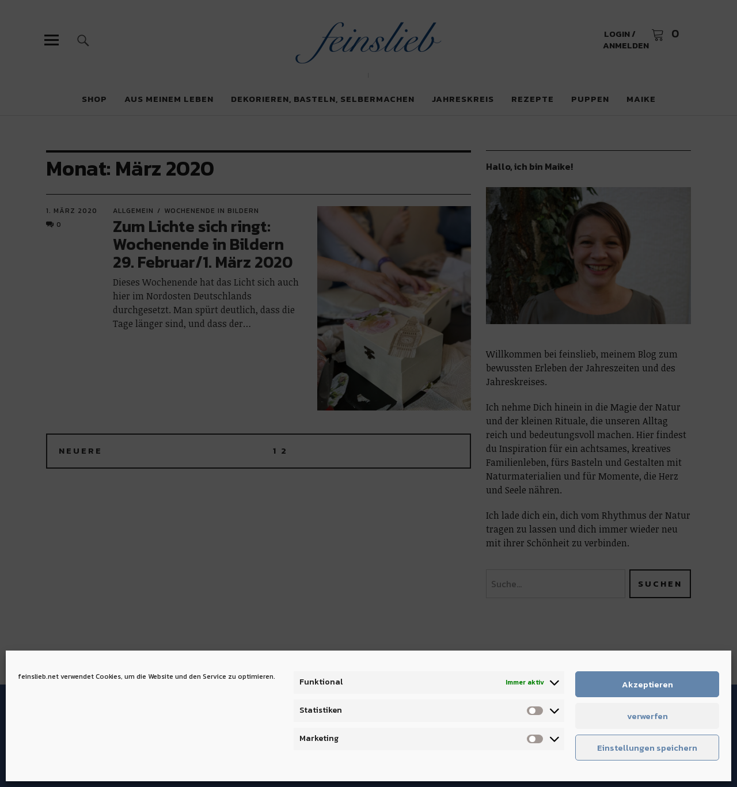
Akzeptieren (647, 684)
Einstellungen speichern (647, 747)
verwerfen (647, 716)
